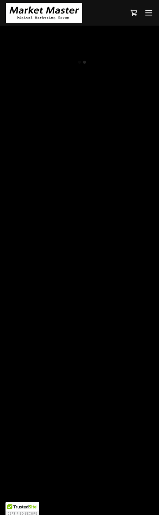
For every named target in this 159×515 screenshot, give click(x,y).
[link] (44, 13)
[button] (134, 12)
